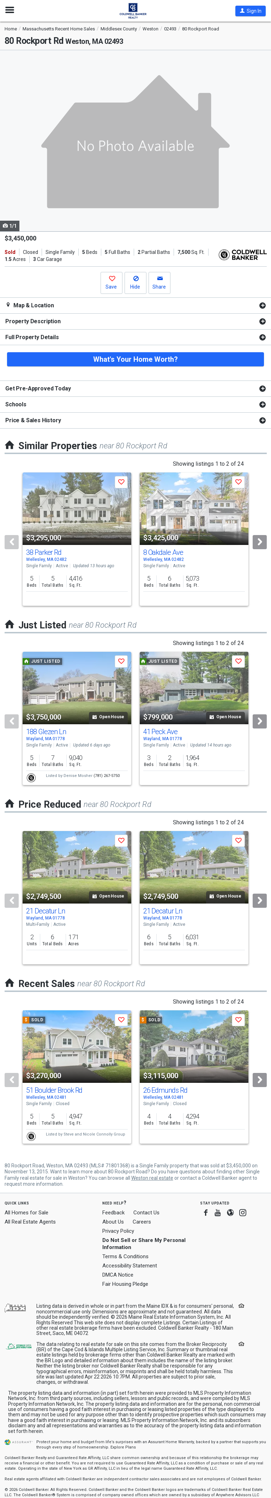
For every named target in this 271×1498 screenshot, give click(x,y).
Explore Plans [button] (123, 1447)
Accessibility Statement (129, 1265)
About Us (113, 1222)
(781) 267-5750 (107, 775)
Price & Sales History (33, 420)
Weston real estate (152, 1178)
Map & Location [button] (29, 305)
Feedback (113, 1212)
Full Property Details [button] (32, 337)
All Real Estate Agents (30, 1222)
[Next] (260, 542)
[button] (250, 11)
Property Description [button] (33, 321)
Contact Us (146, 1212)
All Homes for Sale (26, 1212)
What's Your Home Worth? (135, 359)
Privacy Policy (118, 1231)
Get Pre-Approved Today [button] (38, 388)
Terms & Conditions (125, 1256)
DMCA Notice (117, 1275)
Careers (142, 1222)
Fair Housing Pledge (125, 1284)
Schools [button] (15, 404)
